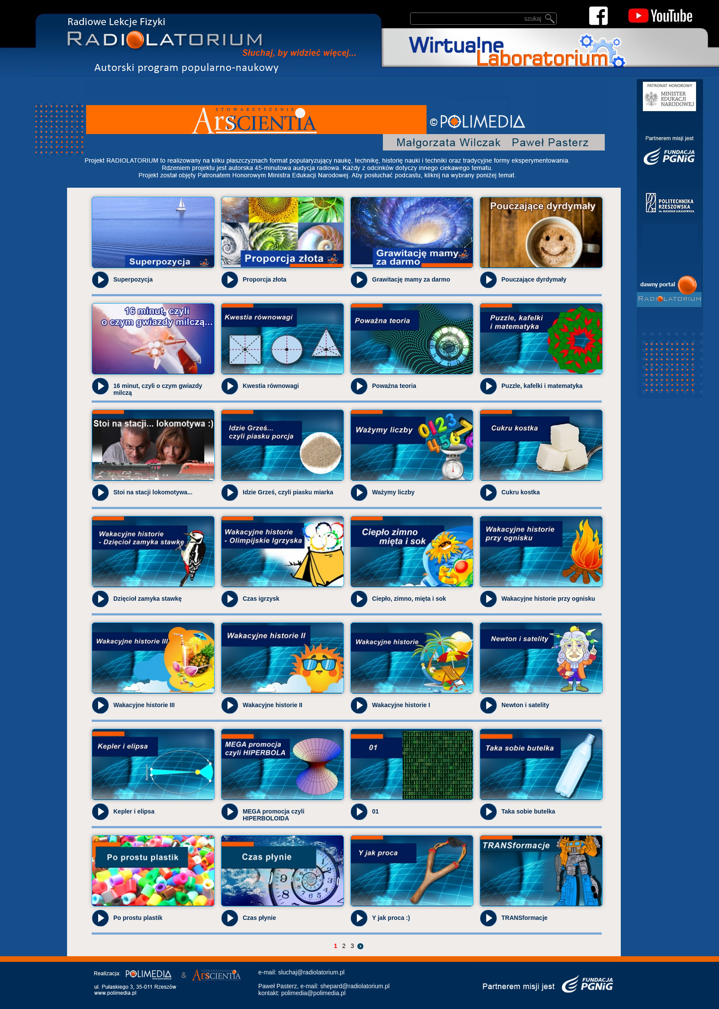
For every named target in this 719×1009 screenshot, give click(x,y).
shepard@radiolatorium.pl (355, 986)
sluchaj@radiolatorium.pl (311, 972)
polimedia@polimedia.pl (313, 993)
